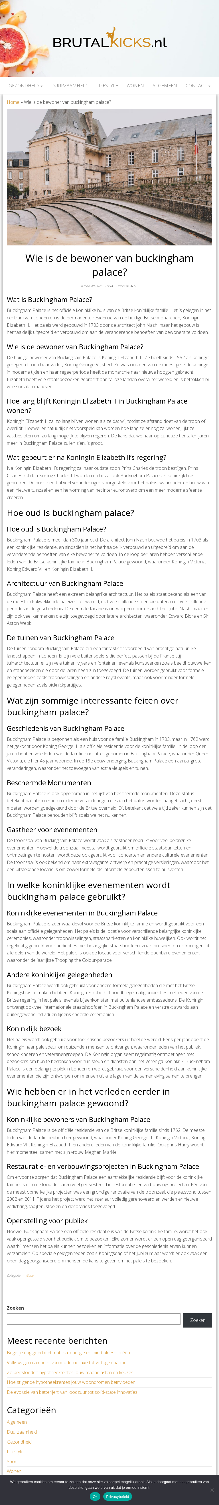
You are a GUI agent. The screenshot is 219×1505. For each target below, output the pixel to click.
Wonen (135, 85)
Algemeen (165, 85)
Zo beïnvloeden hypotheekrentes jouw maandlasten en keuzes (70, 1372)
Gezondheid (26, 85)
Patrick (130, 286)
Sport (12, 1461)
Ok (95, 1496)
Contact (198, 85)
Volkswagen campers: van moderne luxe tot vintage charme (67, 1362)
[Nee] (212, 1490)
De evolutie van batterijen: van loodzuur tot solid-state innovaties (72, 1392)
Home (13, 102)
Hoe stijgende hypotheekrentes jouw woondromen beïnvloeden (71, 1382)
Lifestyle (107, 85)
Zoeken (15, 1308)
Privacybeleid (117, 1496)
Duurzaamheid (69, 85)
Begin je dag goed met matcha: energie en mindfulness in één (68, 1352)
